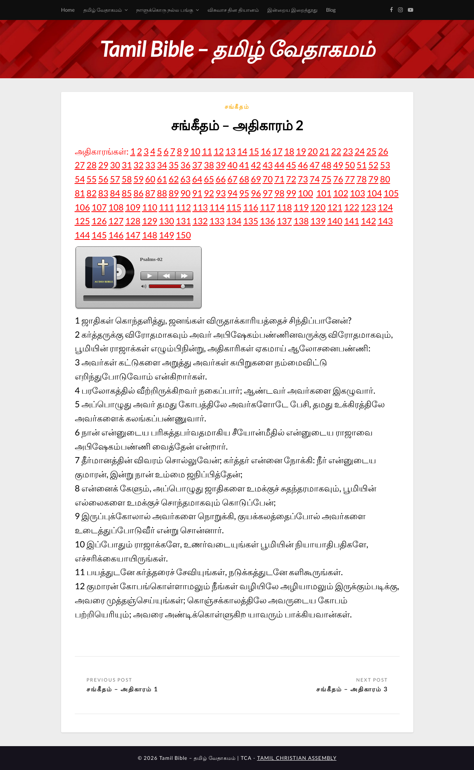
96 (256, 193)
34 (162, 165)
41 (244, 165)
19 (301, 151)
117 (267, 207)
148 (149, 235)
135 (250, 221)
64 (197, 179)
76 (338, 179)
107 (99, 207)
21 (324, 151)
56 (103, 179)
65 (209, 179)
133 (217, 221)
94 (232, 193)
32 (138, 165)
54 (80, 179)
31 (127, 165)
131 (183, 221)
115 (234, 207)
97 (268, 193)
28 (92, 165)
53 (385, 165)
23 (348, 151)
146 (116, 235)
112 (183, 207)
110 (149, 207)
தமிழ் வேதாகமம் (102, 10)
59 (138, 179)
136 (267, 221)
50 (350, 165)
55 (92, 179)
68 (244, 179)
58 (127, 179)
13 (230, 151)
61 (162, 179)
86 (138, 193)
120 (318, 207)
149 (166, 235)
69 (256, 179)
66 (221, 179)
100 (305, 193)
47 (315, 165)
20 (313, 151)
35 (174, 165)
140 (334, 221)
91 (197, 193)
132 (200, 221)
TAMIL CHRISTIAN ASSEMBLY (297, 758)
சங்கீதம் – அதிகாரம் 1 (122, 689)
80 (385, 179)
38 (209, 165)
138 (301, 221)
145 (99, 235)
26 (383, 151)
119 (301, 207)
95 (244, 193)
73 (303, 179)
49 (338, 165)
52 (373, 165)
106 (82, 207)
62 (174, 179)
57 (115, 179)
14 (242, 151)
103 (357, 193)
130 (166, 221)
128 (133, 221)
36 (185, 165)
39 (221, 165)
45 (291, 165)
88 (162, 193)
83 (103, 193)
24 (360, 151)
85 (127, 193)
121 (334, 207)
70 (268, 179)
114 (217, 207)
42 (256, 165)
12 (219, 151)
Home (68, 10)
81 (80, 193)
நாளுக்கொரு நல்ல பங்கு (164, 10)
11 (207, 151)
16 (266, 151)
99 (291, 193)
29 (103, 165)
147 (133, 235)
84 (115, 193)
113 (200, 207)
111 (166, 207)
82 (92, 193)
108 (116, 207)
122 (351, 207)
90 (185, 193)
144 (82, 235)
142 (368, 221)
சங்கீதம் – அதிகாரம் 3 (352, 689)
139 (318, 221)
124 (385, 207)
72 (291, 179)
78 (362, 179)
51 (362, 165)
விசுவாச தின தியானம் (233, 10)
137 (284, 221)
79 (373, 179)
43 (268, 165)
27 (80, 165)
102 (340, 193)
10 (195, 151)
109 (133, 207)
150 (183, 235)
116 (250, 207)
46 (303, 165)
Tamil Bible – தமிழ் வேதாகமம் (237, 48)
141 (351, 221)
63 (185, 179)
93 (221, 193)
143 (385, 221)
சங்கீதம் (237, 106)
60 (150, 179)
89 (174, 193)
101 (324, 193)
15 (254, 151)
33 (150, 165)
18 (289, 151)
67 (232, 179)
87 (150, 193)
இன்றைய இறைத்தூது (292, 10)
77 (350, 179)
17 (277, 151)
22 (336, 151)
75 (326, 179)
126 (99, 221)
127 (116, 221)
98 (279, 193)
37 (197, 165)
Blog (331, 10)
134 (234, 221)
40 (232, 165)
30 (115, 165)
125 (82, 221)
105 (391, 193)
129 (149, 221)
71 (279, 179)
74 (315, 179)
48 (326, 165)
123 (368, 207)
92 (209, 193)
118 (284, 207)
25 (371, 151)
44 (279, 165)
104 (374, 193)
